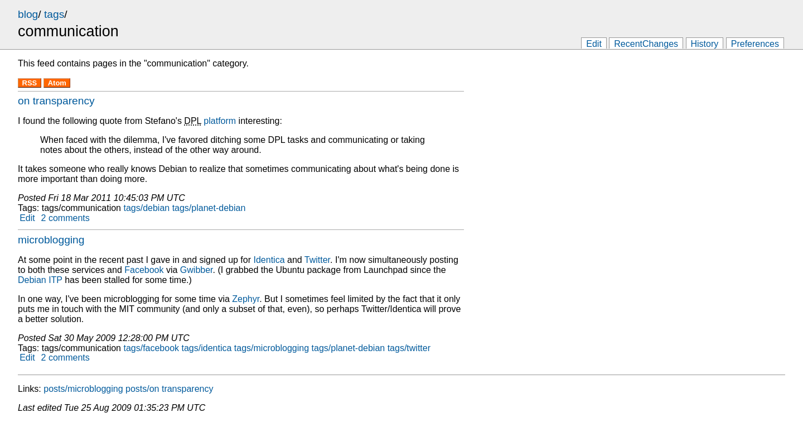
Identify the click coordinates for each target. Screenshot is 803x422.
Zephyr (245, 299)
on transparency (56, 101)
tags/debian (146, 208)
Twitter (317, 260)
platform (220, 121)
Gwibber (196, 270)
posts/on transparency (169, 389)
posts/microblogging (83, 389)
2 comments (65, 218)
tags (54, 14)
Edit (594, 44)
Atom (57, 83)
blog (28, 14)
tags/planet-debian (209, 208)
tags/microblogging (271, 348)
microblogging (51, 240)
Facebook (143, 270)
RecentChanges (646, 44)
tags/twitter (409, 348)
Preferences (755, 44)
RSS (29, 83)
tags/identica (207, 348)
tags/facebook (151, 348)
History (705, 44)
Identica (268, 260)
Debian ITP (40, 280)
